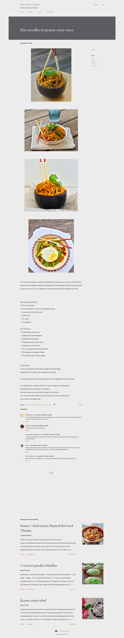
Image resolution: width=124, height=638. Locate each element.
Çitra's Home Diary (30, 456)
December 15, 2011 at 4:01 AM (38, 445)
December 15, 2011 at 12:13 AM (51, 434)
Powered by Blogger (62, 631)
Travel (40, 12)
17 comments (30, 554)
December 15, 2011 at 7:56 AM (45, 456)
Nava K (27, 445)
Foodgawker (50, 12)
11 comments (30, 589)
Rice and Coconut (30, 4)
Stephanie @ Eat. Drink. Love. (33, 434)
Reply (27, 421)
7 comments (30, 624)
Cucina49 (27, 425)
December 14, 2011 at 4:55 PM (40, 425)
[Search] (96, 5)
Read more (72, 554)
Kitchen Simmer (29, 415)
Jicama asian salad (33, 600)
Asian (92, 59)
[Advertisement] (48, 497)
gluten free (94, 61)
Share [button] (93, 49)
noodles (93, 63)
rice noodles (94, 66)
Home (21, 12)
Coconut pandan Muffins (38, 565)
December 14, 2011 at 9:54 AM (43, 415)
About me (31, 12)
